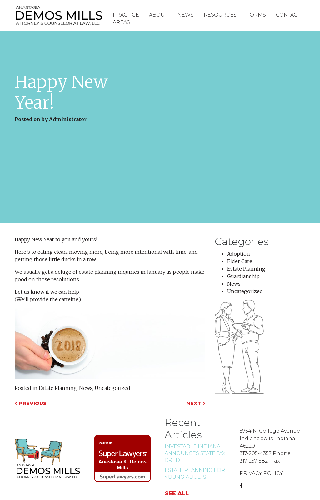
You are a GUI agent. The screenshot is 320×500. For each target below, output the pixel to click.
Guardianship (243, 276)
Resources (220, 15)
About (158, 15)
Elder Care (239, 261)
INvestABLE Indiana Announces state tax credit (195, 453)
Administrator (68, 119)
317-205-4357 (256, 453)
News (186, 15)
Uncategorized (112, 388)
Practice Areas (126, 18)
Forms (256, 15)
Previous (31, 403)
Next (195, 403)
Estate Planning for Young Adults (195, 473)
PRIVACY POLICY (261, 473)
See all (177, 493)
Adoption (238, 254)
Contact (288, 15)
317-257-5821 (255, 461)
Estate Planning (58, 388)
